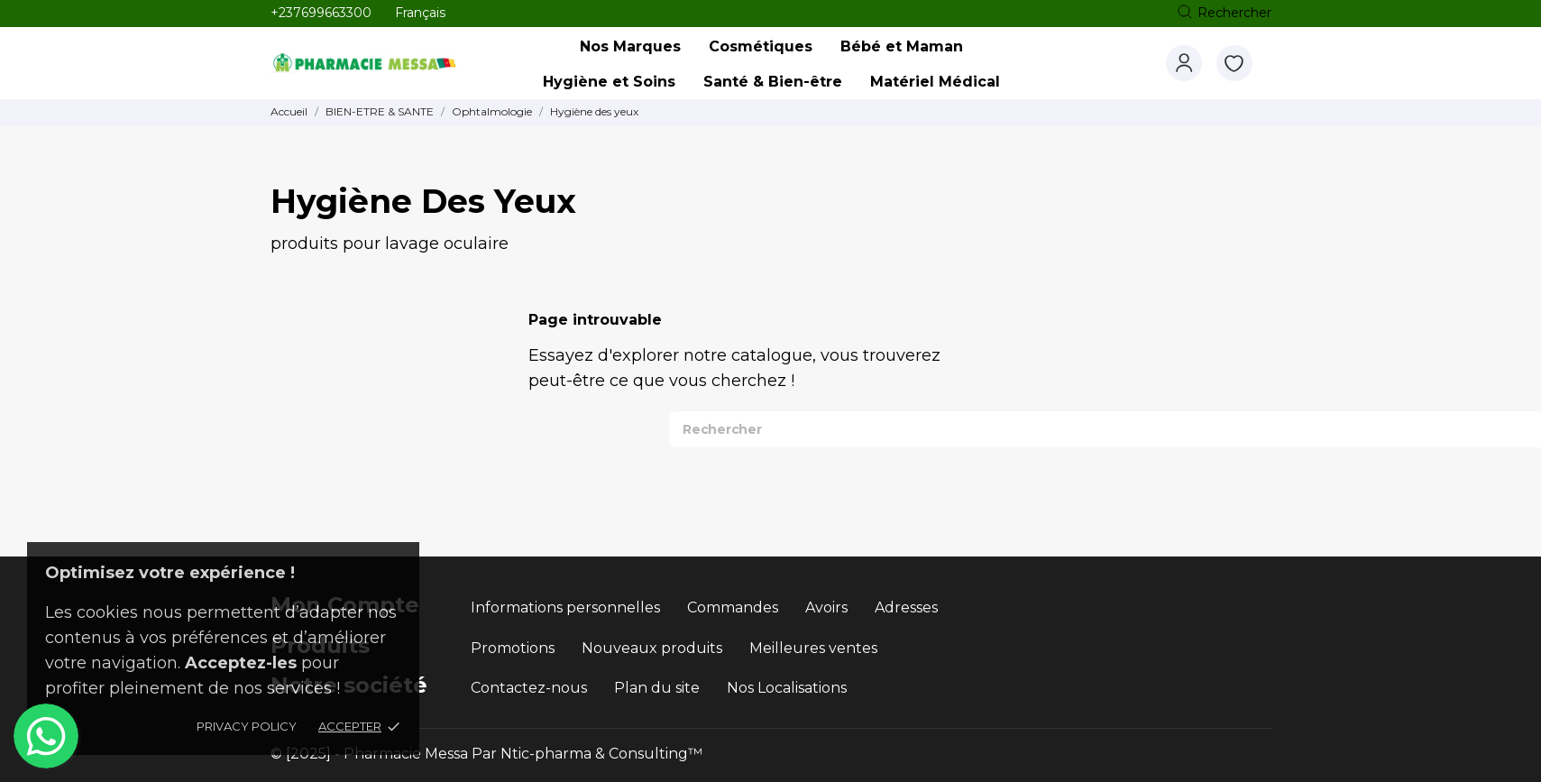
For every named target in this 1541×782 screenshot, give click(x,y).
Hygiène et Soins (609, 81)
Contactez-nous (529, 687)
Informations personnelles (565, 607)
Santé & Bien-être (772, 81)
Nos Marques (635, 41)
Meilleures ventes (813, 648)
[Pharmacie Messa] (385, 63)
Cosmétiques (760, 46)
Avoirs (826, 607)
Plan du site (657, 687)
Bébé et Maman (901, 46)
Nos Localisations (787, 687)
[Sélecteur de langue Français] (420, 13)
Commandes (732, 607)
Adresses (906, 607)
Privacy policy (247, 726)
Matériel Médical (935, 81)
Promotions (513, 648)
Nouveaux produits (652, 648)
